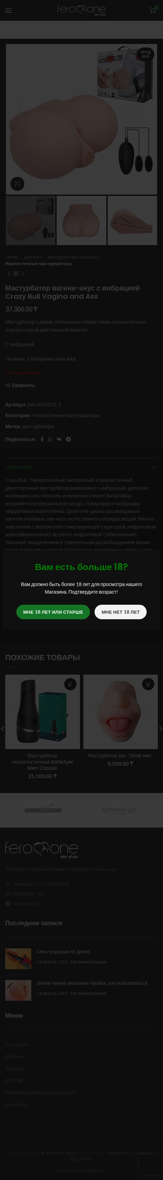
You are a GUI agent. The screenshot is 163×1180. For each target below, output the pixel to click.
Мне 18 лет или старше (53, 612)
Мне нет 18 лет (120, 612)
